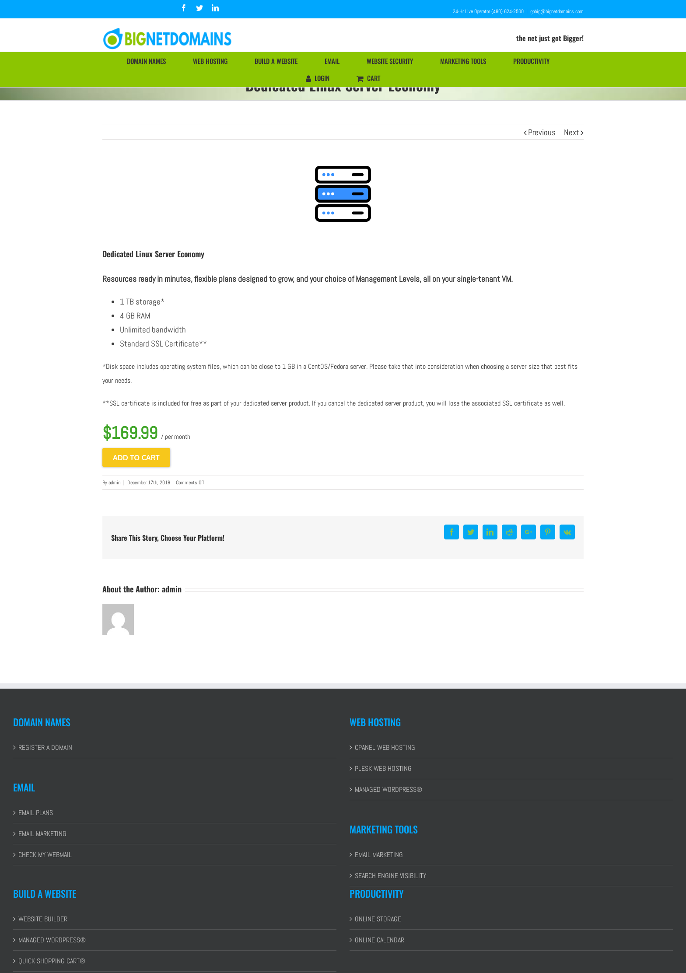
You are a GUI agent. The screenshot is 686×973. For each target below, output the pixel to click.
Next (571, 132)
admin (114, 482)
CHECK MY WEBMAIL (45, 854)
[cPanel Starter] (343, 194)
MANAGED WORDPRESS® (388, 789)
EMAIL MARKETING (42, 833)
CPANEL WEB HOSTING (385, 747)
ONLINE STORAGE (378, 919)
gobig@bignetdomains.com (557, 11)
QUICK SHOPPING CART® (51, 961)
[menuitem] (151, 61)
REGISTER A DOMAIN (45, 747)
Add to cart (136, 457)
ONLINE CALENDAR (379, 940)
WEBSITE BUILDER (42, 919)
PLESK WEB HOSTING (383, 768)
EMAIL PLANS (35, 812)
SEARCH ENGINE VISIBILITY (390, 875)
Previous (542, 132)
